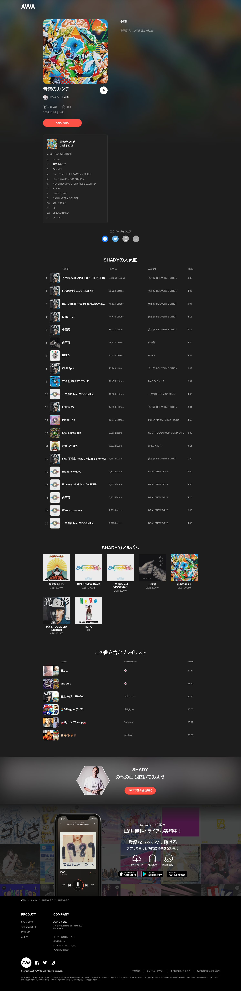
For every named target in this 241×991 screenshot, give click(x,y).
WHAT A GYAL (60, 193)
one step (65, 683)
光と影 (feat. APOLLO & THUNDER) (83, 278)
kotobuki (128, 735)
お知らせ (25, 932)
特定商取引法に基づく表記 (208, 971)
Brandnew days (71, 471)
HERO (66, 355)
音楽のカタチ (67, 141)
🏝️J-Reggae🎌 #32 (72, 709)
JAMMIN (57, 169)
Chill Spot (68, 368)
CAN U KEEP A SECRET (65, 198)
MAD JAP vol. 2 (156, 381)
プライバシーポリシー (156, 971)
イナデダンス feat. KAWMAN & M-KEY (72, 174)
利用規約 (136, 971)
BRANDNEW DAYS (158, 471)
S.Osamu (128, 722)
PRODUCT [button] (28, 914)
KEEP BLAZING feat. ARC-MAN (69, 179)
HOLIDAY (58, 188)
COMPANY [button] (61, 914)
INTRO (56, 159)
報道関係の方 (59, 941)
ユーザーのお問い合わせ (63, 937)
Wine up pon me (72, 510)
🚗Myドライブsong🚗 (73, 722)
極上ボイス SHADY (72, 696)
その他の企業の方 (61, 950)
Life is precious (71, 433)
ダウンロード (27, 922)
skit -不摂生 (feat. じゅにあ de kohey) (84, 458)
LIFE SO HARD (61, 212)
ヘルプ (24, 937)
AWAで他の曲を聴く (140, 790)
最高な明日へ (70, 445)
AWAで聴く (62, 122)
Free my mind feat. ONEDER (79, 484)
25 (54, 208)
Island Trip (68, 420)
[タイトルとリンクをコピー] (125, 239)
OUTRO (57, 217)
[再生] (104, 90)
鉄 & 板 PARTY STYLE (75, 381)
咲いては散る (59, 203)
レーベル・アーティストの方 (64, 946)
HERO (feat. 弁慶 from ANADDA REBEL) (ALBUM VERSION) (98, 303)
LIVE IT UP (68, 316)
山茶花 (66, 342)
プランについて (29, 927)
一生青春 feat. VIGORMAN (77, 394)
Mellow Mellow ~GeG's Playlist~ (164, 420)
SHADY (65, 97)
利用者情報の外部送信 (180, 971)
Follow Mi (68, 407)
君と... (64, 670)
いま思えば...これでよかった (78, 291)
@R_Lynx (129, 709)
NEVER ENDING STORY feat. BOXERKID (74, 183)
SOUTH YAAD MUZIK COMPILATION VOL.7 (170, 433)
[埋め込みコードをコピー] (136, 239)
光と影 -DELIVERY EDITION (162, 278)
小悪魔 (66, 329)
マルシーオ (129, 696)
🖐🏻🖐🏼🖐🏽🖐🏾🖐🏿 (68, 735)
